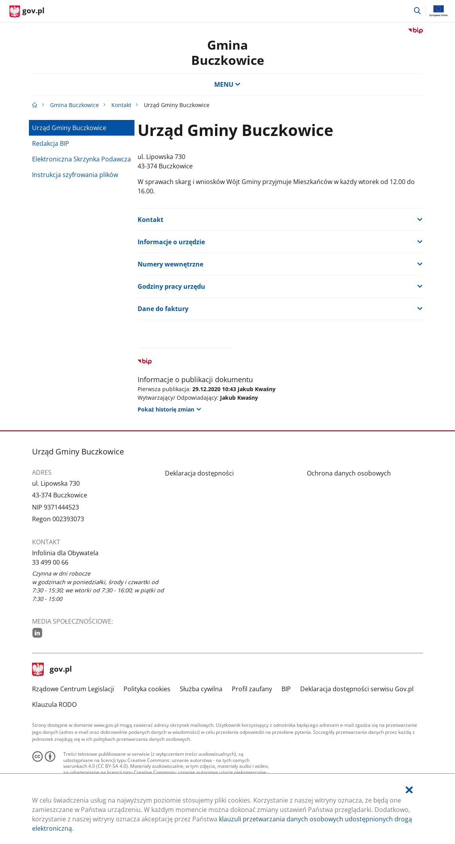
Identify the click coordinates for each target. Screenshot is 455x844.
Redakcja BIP (50, 143)
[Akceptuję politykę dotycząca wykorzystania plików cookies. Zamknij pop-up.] (409, 790)
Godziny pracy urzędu (171, 286)
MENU (227, 84)
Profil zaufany (252, 689)
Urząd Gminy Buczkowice (69, 127)
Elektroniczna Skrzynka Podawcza (81, 159)
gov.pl (52, 670)
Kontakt (121, 105)
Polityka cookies (147, 689)
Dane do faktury (163, 308)
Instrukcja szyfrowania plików (75, 174)
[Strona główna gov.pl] (27, 11)
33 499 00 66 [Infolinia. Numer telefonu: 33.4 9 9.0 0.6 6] (50, 562)
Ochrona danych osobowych (349, 473)
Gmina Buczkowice (227, 52)
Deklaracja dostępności (199, 473)
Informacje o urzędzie (171, 242)
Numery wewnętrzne (170, 264)
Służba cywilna (201, 689)
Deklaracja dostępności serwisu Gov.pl (357, 689)
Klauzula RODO (54, 704)
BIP (286, 689)
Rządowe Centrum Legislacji (73, 689)
